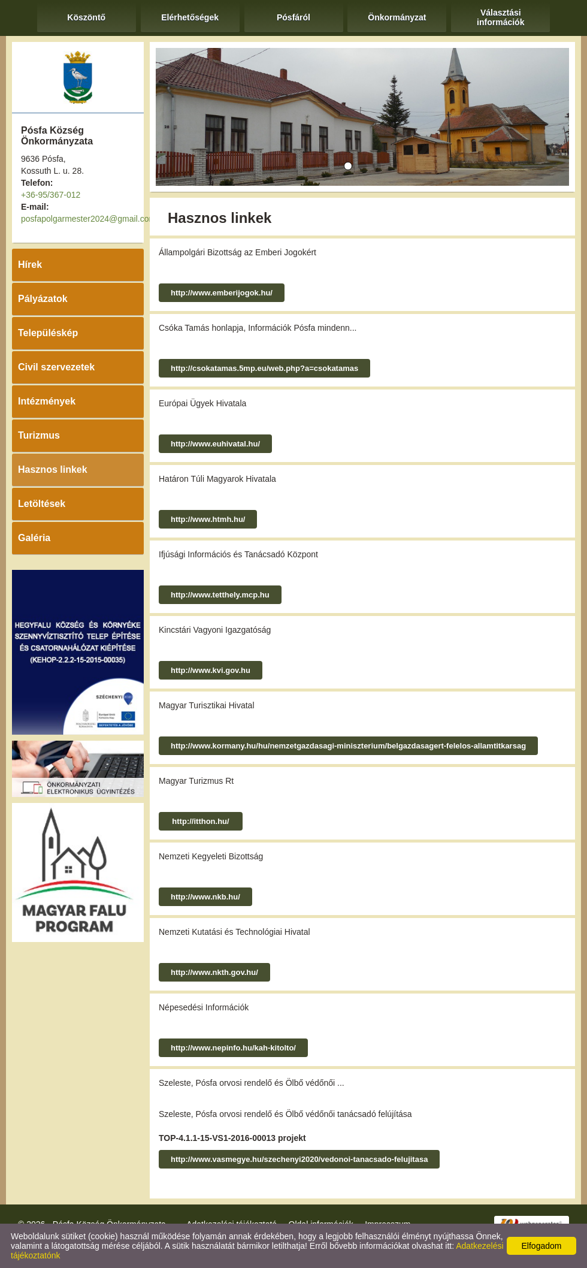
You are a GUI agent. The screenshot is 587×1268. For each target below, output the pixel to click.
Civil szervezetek (56, 367)
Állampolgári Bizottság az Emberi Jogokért (237, 252)
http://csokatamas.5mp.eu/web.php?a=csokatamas (264, 368)
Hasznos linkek (52, 469)
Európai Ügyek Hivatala (202, 403)
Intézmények (46, 401)
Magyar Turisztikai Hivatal (207, 705)
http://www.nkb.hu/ (205, 896)
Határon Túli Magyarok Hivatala (217, 479)
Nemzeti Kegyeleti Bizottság (211, 856)
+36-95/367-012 (50, 195)
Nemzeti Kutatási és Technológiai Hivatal (234, 932)
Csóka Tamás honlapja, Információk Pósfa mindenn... (257, 328)
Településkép (48, 333)
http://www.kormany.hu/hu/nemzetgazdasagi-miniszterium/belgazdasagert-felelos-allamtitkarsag (348, 745)
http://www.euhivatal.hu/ (215, 443)
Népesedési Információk (204, 1007)
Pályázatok (43, 299)
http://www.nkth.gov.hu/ (214, 972)
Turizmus (39, 435)
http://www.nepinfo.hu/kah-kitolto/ (233, 1047)
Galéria (34, 538)
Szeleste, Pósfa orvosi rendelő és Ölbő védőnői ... (251, 1083)
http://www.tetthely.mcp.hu (220, 594)
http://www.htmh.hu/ (208, 519)
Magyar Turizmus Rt (196, 781)
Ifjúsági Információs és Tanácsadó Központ (238, 554)
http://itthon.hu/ (200, 821)
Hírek (30, 264)
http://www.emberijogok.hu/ (222, 292)
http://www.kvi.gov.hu (210, 670)
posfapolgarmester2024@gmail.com (88, 219)
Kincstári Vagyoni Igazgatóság (215, 630)
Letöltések (41, 504)
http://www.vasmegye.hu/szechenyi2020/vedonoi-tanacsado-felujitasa (299, 1159)
